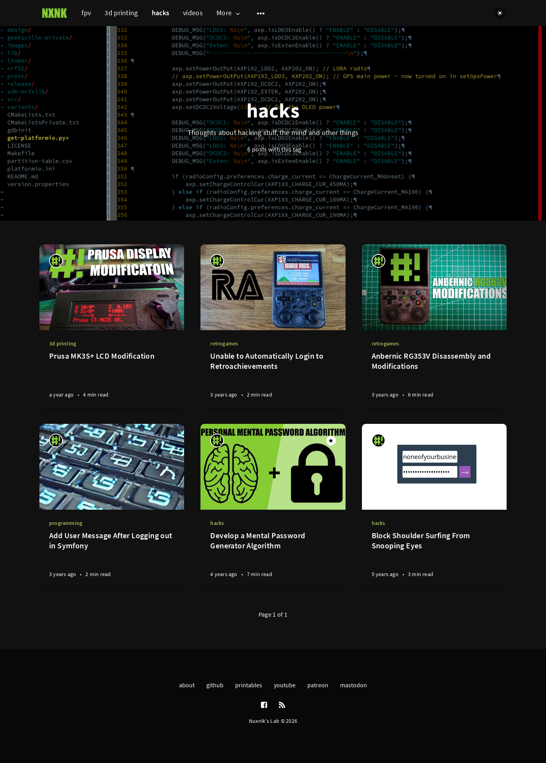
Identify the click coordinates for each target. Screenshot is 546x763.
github (214, 685)
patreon (317, 685)
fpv (86, 12)
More (228, 13)
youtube (285, 685)
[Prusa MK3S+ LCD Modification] (111, 379)
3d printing (121, 12)
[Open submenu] (261, 13)
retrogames (224, 343)
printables (248, 685)
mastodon (353, 685)
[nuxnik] (56, 261)
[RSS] (282, 705)
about (187, 685)
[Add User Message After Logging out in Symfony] (111, 558)
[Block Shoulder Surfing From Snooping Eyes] (434, 558)
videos (193, 12)
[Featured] (331, 440)
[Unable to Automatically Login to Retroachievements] (272, 379)
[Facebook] (264, 705)
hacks (161, 12)
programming (65, 522)
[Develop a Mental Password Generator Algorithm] (272, 558)
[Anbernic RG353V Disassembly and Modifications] (434, 379)
